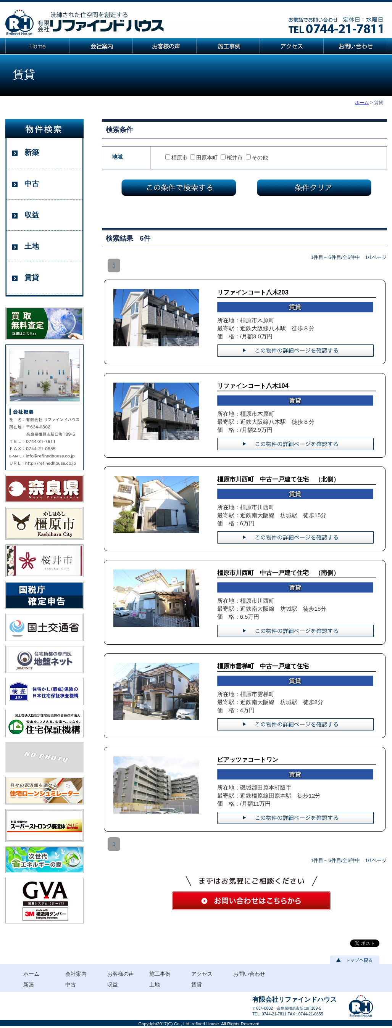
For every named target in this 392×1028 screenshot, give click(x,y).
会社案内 (76, 974)
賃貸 (31, 277)
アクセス (202, 974)
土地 (31, 246)
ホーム (362, 102)
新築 (31, 152)
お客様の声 (120, 974)
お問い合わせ (249, 974)
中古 (31, 184)
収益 (31, 215)
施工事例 (160, 974)
